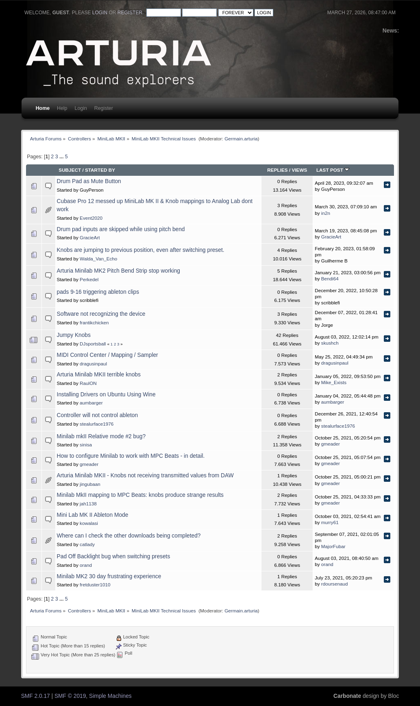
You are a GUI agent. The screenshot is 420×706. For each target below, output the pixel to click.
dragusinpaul (93, 363)
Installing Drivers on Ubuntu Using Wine (106, 394)
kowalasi (89, 523)
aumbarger (91, 402)
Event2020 (91, 218)
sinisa (86, 444)
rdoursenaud (334, 583)
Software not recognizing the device (101, 314)
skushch (330, 342)
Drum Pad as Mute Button (89, 181)
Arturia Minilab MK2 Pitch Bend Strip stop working (118, 271)
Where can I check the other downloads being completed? (129, 536)
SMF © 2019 (70, 696)
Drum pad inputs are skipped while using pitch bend (121, 229)
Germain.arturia (241, 138)
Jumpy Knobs (74, 335)
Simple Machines (110, 696)
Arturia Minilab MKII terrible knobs (99, 375)
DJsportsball (93, 343)
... (62, 157)
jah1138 (88, 503)
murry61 (330, 522)
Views (299, 170)
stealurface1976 (96, 423)
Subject (70, 170)
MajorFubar (333, 546)
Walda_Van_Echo (98, 258)
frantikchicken (94, 322)
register (130, 12)
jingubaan (90, 484)
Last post (332, 170)
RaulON (88, 383)
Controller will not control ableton (97, 415)
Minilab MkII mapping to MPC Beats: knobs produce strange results (140, 495)
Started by (100, 170)
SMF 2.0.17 (35, 696)
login (99, 12)
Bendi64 (330, 278)
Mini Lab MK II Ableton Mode (92, 515)
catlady (87, 544)
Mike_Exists (333, 382)
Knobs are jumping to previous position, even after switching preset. (140, 250)
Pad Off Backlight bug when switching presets (113, 556)
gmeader (330, 443)
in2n (325, 213)
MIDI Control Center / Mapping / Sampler (107, 355)
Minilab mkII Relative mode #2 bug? (101, 436)
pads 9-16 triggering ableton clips (98, 292)
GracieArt (90, 237)
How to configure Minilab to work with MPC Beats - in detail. (131, 456)
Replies (277, 170)
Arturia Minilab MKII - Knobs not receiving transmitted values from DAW (145, 475)
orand (86, 565)
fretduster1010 (95, 584)
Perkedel (89, 279)
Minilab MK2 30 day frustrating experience (109, 576)
